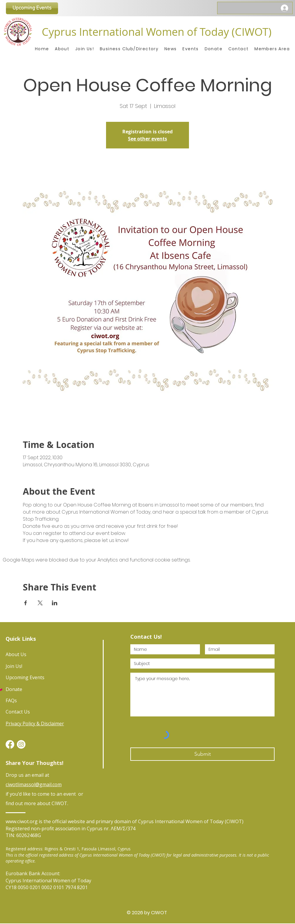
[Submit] (202, 754)
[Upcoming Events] (32, 8)
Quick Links (21, 638)
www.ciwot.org (22, 821)
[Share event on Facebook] (25, 603)
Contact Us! (146, 636)
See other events (147, 138)
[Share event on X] (40, 603)
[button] (272, 49)
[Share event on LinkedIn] (54, 603)
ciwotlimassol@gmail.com (34, 784)
